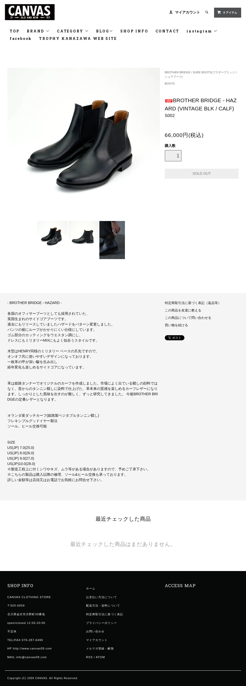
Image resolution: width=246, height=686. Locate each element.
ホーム (90, 588)
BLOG (104, 31)
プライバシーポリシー (101, 622)
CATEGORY (73, 31)
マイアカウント (187, 12)
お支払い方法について (101, 597)
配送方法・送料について (103, 605)
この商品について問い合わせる (188, 318)
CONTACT (168, 31)
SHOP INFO (134, 31)
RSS (89, 657)
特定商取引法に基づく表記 (104, 614)
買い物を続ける (176, 325)
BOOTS (170, 83)
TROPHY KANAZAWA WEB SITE (78, 38)
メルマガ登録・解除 (100, 648)
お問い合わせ (95, 631)
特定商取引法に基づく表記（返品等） (193, 303)
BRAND (38, 31)
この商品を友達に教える (183, 310)
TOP (15, 31)
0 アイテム (227, 12)
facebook (21, 38)
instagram (202, 31)
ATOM (100, 657)
